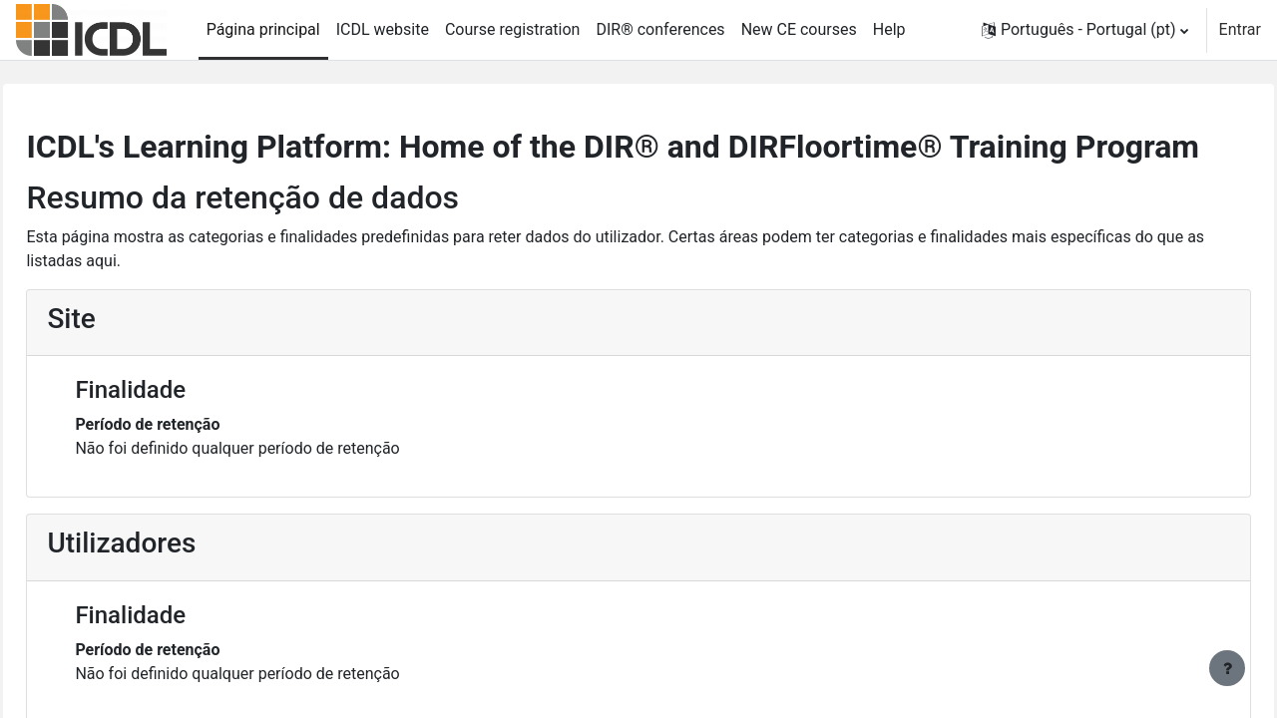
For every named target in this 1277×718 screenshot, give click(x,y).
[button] (1085, 30)
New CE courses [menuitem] (799, 29)
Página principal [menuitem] (263, 29)
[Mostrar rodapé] (1227, 668)
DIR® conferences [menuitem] (660, 29)
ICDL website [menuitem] (382, 29)
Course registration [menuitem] (513, 29)
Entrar (1240, 29)
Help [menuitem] (889, 29)
